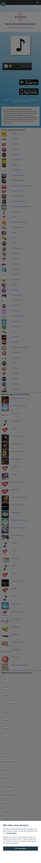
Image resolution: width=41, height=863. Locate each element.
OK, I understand (20, 848)
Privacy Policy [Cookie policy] (12, 833)
